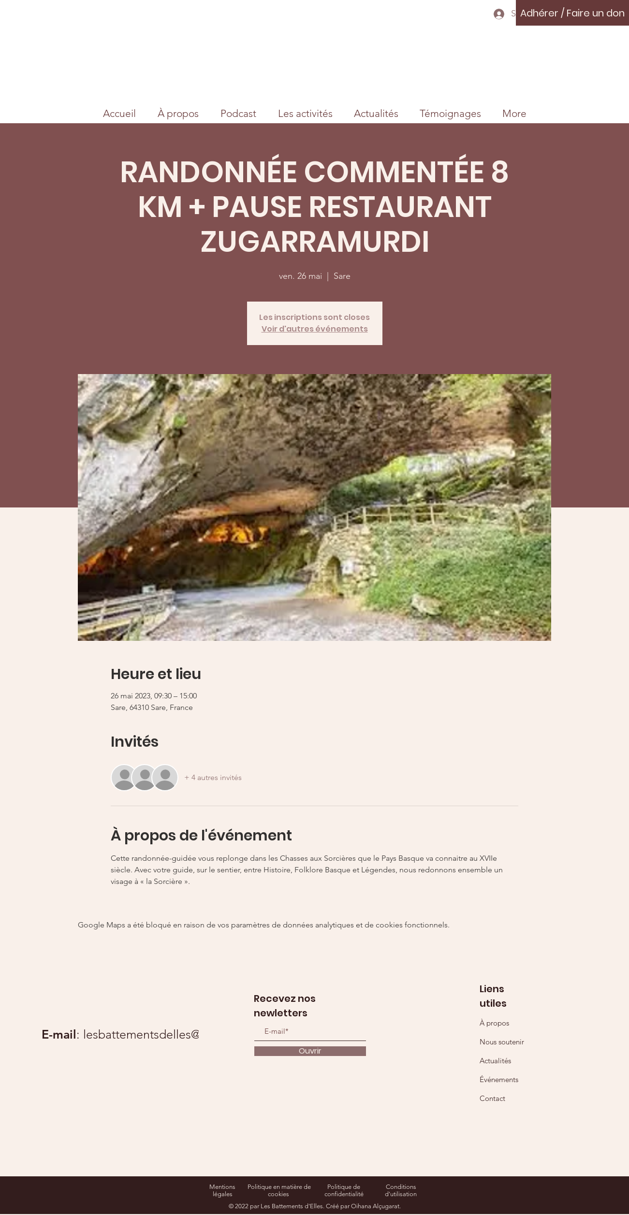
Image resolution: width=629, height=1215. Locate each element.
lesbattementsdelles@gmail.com (170, 1034)
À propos (494, 1022)
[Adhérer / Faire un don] (572, 13)
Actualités (495, 1060)
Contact (492, 1098)
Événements (499, 1079)
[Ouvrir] (310, 1051)
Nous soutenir (502, 1041)
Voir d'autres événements (315, 328)
